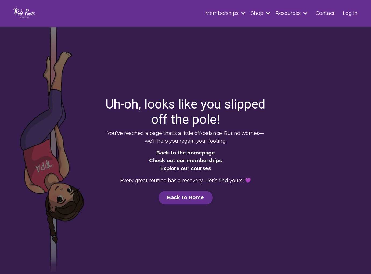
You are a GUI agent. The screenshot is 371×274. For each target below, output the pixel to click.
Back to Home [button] (185, 197)
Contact (325, 13)
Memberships (225, 13)
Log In (350, 13)
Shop (260, 13)
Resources (292, 13)
